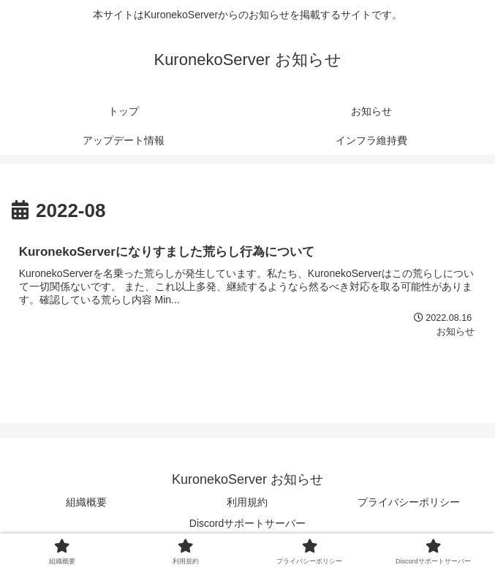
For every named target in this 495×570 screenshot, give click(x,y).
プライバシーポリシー (409, 502)
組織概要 (86, 502)
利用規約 (247, 502)
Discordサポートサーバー (247, 523)
